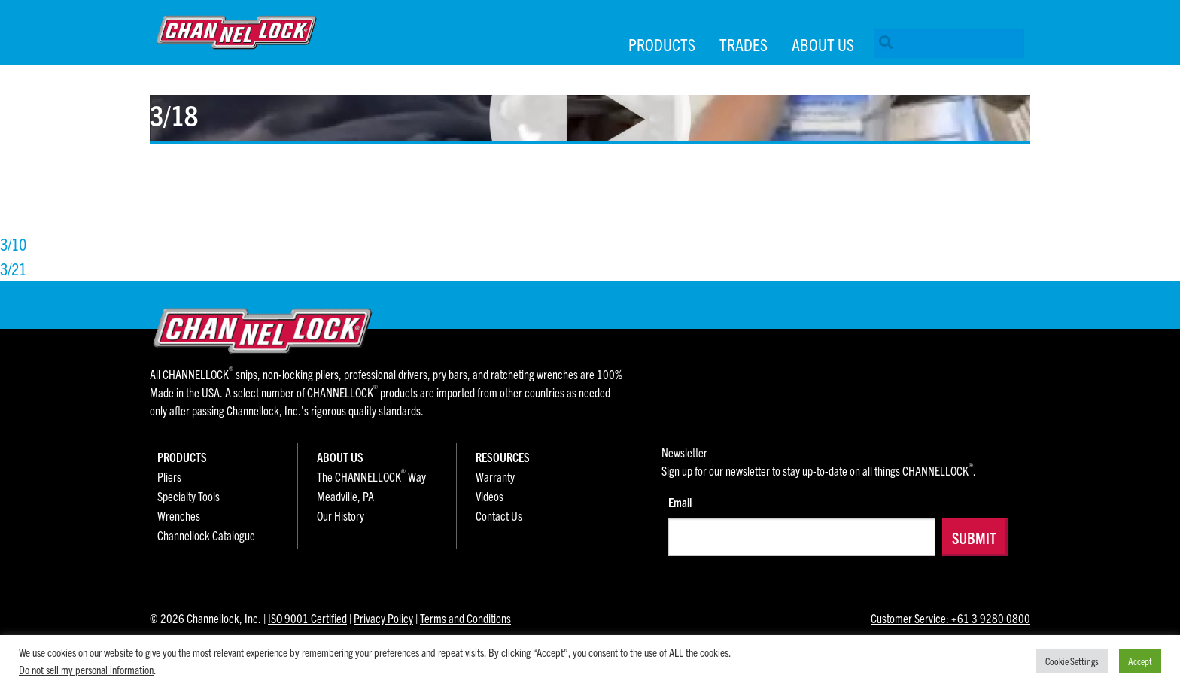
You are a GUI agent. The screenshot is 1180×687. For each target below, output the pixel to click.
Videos (489, 496)
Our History (340, 515)
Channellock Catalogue (206, 535)
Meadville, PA (345, 496)
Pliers (169, 476)
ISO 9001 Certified (307, 617)
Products (661, 44)
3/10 (13, 243)
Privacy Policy (383, 617)
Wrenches (178, 515)
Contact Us (499, 515)
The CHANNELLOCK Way (371, 476)
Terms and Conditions (465, 617)
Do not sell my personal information (86, 669)
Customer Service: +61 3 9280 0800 (950, 617)
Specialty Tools (188, 496)
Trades (743, 44)
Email (680, 501)
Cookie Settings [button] (1072, 661)
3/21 (13, 268)
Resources (503, 457)
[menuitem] (946, 46)
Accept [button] (1140, 661)
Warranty (495, 476)
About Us (823, 44)
